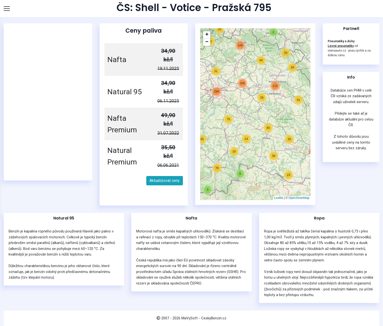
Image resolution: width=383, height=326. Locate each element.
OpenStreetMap (299, 198)
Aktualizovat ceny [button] (164, 180)
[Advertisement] (48, 102)
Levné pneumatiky (341, 46)
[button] (208, 190)
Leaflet (278, 198)
